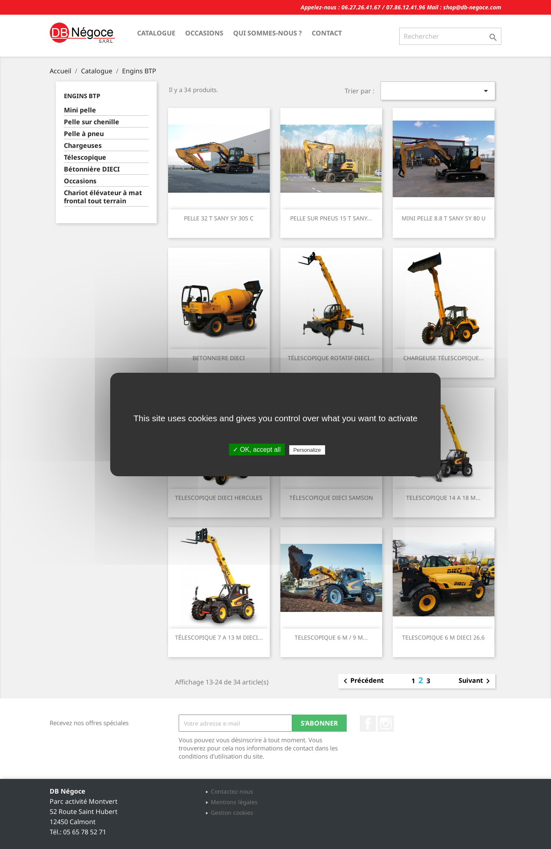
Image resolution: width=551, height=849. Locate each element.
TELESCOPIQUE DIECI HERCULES (218, 497)
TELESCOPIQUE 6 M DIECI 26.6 (443, 637)
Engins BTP (82, 96)
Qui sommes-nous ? (267, 33)
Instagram (386, 723)
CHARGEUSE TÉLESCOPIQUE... (443, 358)
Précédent (362, 681)
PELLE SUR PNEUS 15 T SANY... (331, 218)
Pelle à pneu (84, 134)
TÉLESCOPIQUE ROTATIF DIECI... (331, 358)
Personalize (307, 450)
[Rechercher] (450, 36)
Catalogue (156, 33)
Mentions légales (234, 802)
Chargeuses (83, 145)
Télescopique (85, 157)
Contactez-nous (232, 791)
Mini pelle (80, 110)
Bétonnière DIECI (92, 169)
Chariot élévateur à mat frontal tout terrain (103, 197)
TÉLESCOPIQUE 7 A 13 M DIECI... (219, 637)
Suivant (476, 681)
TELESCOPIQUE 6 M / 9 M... (331, 637)
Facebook (368, 723)
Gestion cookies (232, 812)
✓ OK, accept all (256, 449)
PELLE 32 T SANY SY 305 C (219, 218)
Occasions (204, 33)
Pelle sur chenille (91, 122)
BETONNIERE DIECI (218, 358)
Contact (327, 33)
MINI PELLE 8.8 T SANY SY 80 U (443, 218)
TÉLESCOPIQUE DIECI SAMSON (331, 497)
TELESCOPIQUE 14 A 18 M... (443, 497)
